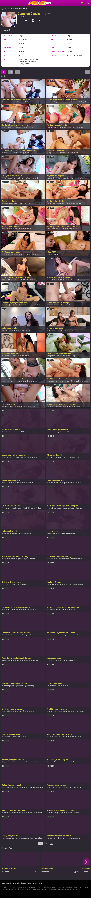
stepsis (23, 838)
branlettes (68, 838)
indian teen (72, 609)
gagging (20, 559)
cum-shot (50, 813)
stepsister (17, 533)
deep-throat (35, 432)
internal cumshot (30, 762)
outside (5, 635)
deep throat (67, 787)
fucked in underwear (74, 483)
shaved (53, 533)
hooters (13, 203)
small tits (22, 254)
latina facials (31, 406)
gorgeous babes (8, 406)
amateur (71, 432)
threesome (9, 330)
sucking (18, 736)
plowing (21, 153)
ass (4, 203)
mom (83, 508)
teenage (69, 229)
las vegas (11, 660)
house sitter (71, 406)
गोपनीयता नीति (37, 883)
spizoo (82, 787)
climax (54, 356)
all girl (5, 356)
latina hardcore (7, 102)
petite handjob (7, 178)
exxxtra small (17, 432)
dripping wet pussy (37, 787)
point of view (11, 127)
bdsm (74, 762)
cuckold (24, 102)
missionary (16, 762)
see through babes (20, 406)
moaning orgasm (21, 457)
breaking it (76, 838)
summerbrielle (26, 229)
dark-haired (26, 432)
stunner (5, 254)
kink (78, 153)
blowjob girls (16, 838)
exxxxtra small (12, 787)
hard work (79, 559)
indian (68, 381)
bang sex (57, 813)
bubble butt (30, 813)
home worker (59, 559)
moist (17, 279)
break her (61, 838)
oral (62, 483)
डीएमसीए (23, 883)
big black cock (7, 762)
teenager (76, 279)
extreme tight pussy (9, 686)
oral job (69, 635)
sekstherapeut (66, 102)
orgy (22, 762)
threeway (50, 432)
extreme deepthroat (65, 711)
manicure (20, 127)
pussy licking (51, 153)
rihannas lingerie (14, 813)
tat (58, 356)
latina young (84, 381)
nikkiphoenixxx (78, 584)
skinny (71, 305)
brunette (32, 279)
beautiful (30, 457)
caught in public (26, 660)
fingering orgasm (17, 508)
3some (23, 483)
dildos (49, 330)
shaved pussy (55, 483)
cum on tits (67, 457)
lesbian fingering (62, 584)
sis (66, 305)
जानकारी (7, 30)
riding (49, 356)
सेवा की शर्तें (16, 883)
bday (22, 686)
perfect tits (75, 457)
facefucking (63, 736)
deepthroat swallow (25, 609)
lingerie (13, 381)
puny (12, 229)
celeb (55, 686)
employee (67, 559)
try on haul (38, 813)
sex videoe (75, 102)
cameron (50, 254)
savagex (5, 813)
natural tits (26, 381)
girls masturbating (37, 838)
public (17, 635)
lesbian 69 (29, 356)
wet (48, 483)
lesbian (59, 330)
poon (79, 203)
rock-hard (50, 559)
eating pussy (51, 229)
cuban (39, 508)
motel (60, 686)
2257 (29, 883)
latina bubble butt (52, 381)
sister (49, 305)
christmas (75, 711)
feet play (5, 305)
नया (17, 72)
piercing (63, 406)
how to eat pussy (75, 508)
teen (55, 432)
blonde (73, 127)
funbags (56, 203)
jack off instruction (15, 305)
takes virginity (51, 635)
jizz (4, 736)
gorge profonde (52, 838)
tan (72, 330)
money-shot (21, 203)
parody (72, 660)
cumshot (28, 203)
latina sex (69, 813)
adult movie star (65, 127)
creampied (36, 178)
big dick (63, 356)
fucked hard (75, 381)
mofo (29, 178)
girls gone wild (61, 153)
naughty (49, 711)
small (73, 533)
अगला (51, 844)
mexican (9, 432)
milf (4, 229)
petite (11, 153)
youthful (26, 508)
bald (48, 533)
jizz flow (56, 279)
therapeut (50, 102)
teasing (31, 686)
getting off (83, 102)
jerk (26, 686)
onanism (34, 381)
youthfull (36, 254)
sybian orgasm (24, 635)
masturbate (32, 305)
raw (13, 279)
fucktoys (29, 254)
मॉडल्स (10, 9)
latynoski (57, 102)
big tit (64, 229)
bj (54, 609)
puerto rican (6, 508)
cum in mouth (76, 178)
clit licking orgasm (57, 508)
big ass (76, 229)
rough (39, 762)
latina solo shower (8, 457)
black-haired (24, 279)
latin (4, 432)
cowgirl (65, 432)
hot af (58, 178)
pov (83, 178)
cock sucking (61, 635)
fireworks (35, 660)
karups (78, 406)
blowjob (14, 559)
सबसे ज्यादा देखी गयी (10, 72)
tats (61, 457)
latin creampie (22, 178)
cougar (28, 330)
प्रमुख (2, 9)
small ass (61, 305)
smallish (21, 330)
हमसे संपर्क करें (6, 883)
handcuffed (51, 762)
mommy (50, 203)
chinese (66, 508)
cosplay (82, 711)
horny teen (56, 406)
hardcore (30, 102)
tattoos (49, 406)
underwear (27, 127)
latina (4, 127)
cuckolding (17, 102)
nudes (60, 660)
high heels (75, 787)
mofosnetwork (66, 178)
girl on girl (80, 127)
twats (73, 559)
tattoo (49, 584)
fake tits (49, 127)
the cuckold (38, 102)
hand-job (25, 305)
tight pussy (28, 559)
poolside (76, 813)
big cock (63, 279)
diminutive (50, 457)
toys (48, 508)
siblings (54, 305)
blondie (56, 127)
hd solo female (13, 254)
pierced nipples (72, 736)
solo (33, 127)
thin (35, 457)
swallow (5, 533)
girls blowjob (7, 838)
